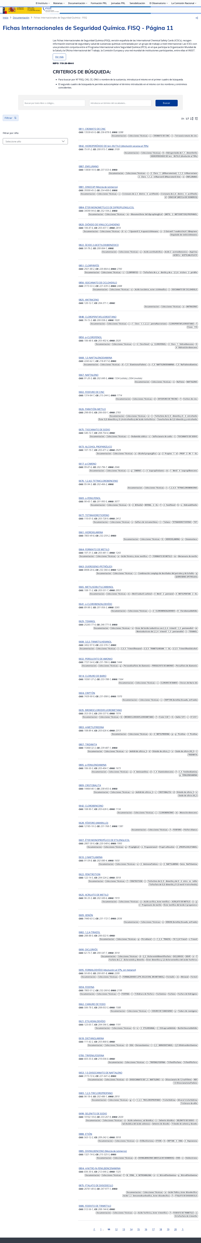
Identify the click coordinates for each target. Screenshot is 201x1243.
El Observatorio (157, 17)
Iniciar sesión (187, 6)
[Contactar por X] (96, 1220)
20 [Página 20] (167, 1203)
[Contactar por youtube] (105, 1220)
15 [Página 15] (130, 1203)
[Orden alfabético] (192, 126)
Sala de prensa (47, 1226)
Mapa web (109, 1226)
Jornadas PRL (118, 17)
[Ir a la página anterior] (86, 1203)
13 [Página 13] (115, 1203)
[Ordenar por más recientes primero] (183, 126)
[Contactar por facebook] (125, 1220)
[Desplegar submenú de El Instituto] (49, 17)
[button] (196, 25)
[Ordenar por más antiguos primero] (187, 126)
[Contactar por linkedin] (115, 1220)
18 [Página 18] (152, 1203)
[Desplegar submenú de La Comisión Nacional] (195, 17)
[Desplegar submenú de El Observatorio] (167, 17)
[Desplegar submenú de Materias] (64, 17)
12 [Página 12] (108, 1203)
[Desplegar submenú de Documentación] (86, 17)
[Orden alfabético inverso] (196, 126)
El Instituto (42, 17)
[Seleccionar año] (27, 149)
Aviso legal (121, 1226)
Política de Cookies (151, 1226)
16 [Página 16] (138, 1203)
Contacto (97, 1226)
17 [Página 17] (145, 1203)
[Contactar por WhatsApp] (86, 1220)
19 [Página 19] (160, 1203)
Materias (58, 17)
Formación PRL (99, 17)
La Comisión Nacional (182, 17)
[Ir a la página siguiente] (174, 1203)
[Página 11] (100, 1203)
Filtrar (11, 125)
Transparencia (62, 1226)
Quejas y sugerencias (81, 1226)
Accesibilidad (134, 1226)
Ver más (59, 64)
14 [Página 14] (123, 1203)
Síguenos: (77, 1219)
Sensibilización (137, 17)
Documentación (76, 17)
